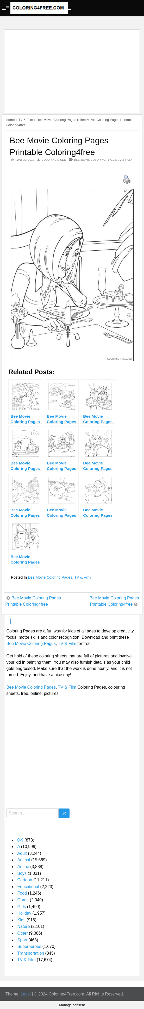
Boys (22, 873)
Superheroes (29, 946)
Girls (21, 906)
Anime (23, 866)
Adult (22, 853)
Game (23, 900)
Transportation (30, 953)
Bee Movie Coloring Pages (56, 120)
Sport (22, 940)
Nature (23, 926)
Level (25, 994)
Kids (21, 920)
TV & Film (25, 120)
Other (22, 933)
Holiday (24, 913)
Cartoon (24, 880)
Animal (23, 860)
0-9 (20, 840)
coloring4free (53, 159)
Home (10, 120)
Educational (28, 886)
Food (22, 893)
